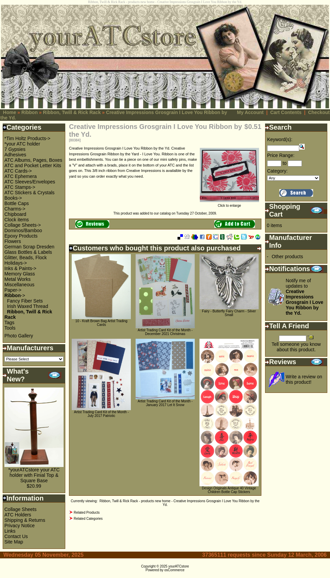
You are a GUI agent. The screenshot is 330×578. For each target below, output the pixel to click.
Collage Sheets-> (22, 225)
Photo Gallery (18, 335)
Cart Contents (286, 112)
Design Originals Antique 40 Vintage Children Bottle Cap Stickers (229, 490)
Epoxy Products (21, 236)
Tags (9, 322)
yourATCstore (178, 566)
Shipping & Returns (24, 520)
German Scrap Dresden (29, 246)
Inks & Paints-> (20, 268)
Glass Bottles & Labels (28, 252)
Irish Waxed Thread (27, 306)
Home (9, 112)
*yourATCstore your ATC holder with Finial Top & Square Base (34, 475)
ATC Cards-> (18, 171)
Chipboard (15, 214)
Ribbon (29, 112)
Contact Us (16, 536)
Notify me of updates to (304, 297)
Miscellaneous (19, 284)
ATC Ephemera (20, 176)
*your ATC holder (22, 144)
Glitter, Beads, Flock (25, 257)
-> (14, 295)
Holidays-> (15, 263)
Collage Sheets (20, 509)
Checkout (319, 112)
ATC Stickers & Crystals (29, 192)
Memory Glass (19, 273)
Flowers (12, 241)
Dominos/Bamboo (23, 230)
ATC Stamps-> (19, 187)
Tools (10, 328)
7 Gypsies (14, 149)
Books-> (13, 198)
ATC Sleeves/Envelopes (29, 181)
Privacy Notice (19, 525)
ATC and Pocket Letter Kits (32, 165)
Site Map (13, 541)
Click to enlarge (229, 204)
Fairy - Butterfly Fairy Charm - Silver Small (229, 313)
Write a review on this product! (304, 379)
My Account (250, 112)
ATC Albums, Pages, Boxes (33, 160)
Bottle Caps (16, 203)
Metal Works (17, 279)
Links (10, 531)
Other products (287, 256)
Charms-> (14, 209)
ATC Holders (17, 514)
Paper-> (12, 290)
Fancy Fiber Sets (25, 301)
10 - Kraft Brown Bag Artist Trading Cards (101, 323)
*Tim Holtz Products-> (27, 138)
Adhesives (15, 154)
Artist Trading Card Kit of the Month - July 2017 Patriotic (101, 414)
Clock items (16, 219)
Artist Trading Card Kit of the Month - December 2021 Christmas (165, 332)
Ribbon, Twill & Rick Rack (72, 112)
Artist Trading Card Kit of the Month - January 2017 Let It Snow (165, 403)
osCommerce (174, 570)
